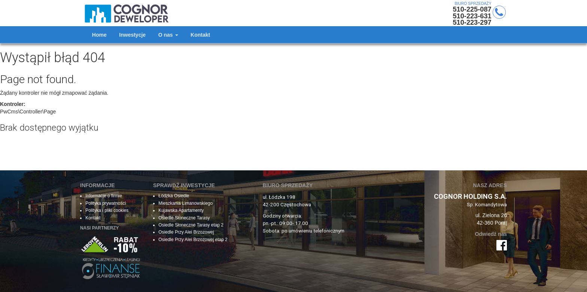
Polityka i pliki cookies (106, 210)
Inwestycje (132, 35)
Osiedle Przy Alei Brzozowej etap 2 (192, 239)
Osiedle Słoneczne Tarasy (184, 217)
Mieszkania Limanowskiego (185, 203)
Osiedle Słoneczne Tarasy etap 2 (190, 225)
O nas (168, 35)
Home (99, 35)
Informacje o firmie (103, 195)
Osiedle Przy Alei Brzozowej (186, 232)
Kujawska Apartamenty (181, 210)
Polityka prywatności (105, 203)
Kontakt (93, 217)
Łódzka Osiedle (173, 195)
